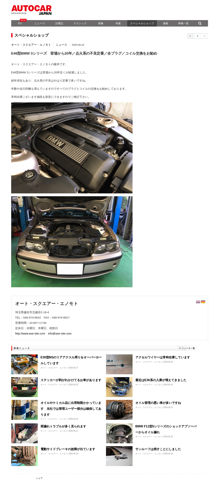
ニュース (39, 23)
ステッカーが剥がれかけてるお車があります (71, 380)
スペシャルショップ (142, 23)
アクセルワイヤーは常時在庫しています (162, 357)
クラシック (80, 23)
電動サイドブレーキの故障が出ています (68, 449)
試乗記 (59, 23)
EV (20, 23)
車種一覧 (183, 23)
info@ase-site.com (59, 333)
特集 (118, 23)
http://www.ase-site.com (30, 333)
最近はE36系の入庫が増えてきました (160, 380)
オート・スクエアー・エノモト (31, 44)
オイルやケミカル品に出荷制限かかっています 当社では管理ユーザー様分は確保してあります (71, 408)
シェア (39, 478)
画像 (100, 23)
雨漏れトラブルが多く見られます (63, 426)
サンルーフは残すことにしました (158, 449)
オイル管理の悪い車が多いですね (158, 402)
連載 (165, 23)
